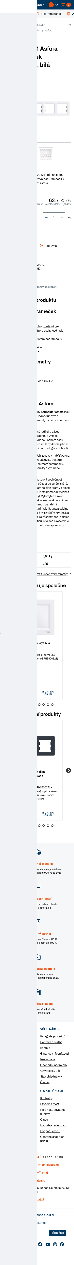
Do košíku (17, 231)
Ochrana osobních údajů (52, 1138)
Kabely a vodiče (18, 1036)
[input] (24, 693)
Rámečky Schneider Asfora (22, 36)
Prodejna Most (49, 1103)
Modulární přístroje (20, 1061)
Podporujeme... (50, 1131)
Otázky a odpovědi (15, 1109)
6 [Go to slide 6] (43, 704)
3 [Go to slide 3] (30, 704)
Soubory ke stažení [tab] (45, 286)
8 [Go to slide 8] (52, 704)
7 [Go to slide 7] (48, 704)
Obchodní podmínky (53, 1064)
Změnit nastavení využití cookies (14, 1129)
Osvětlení (14, 1067)
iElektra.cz (12, 25)
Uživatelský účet (51, 1070)
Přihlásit (57, 1232)
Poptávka (9, 1121)
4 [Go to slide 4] (35, 704)
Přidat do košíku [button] (47, 692)
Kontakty (46, 1098)
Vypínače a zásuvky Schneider (23, 30)
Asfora (48, 30)
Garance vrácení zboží (54, 1053)
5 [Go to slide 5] (39, 704)
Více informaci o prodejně (27, 1199)
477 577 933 (31, 1156)
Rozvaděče (15, 1055)
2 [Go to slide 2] (26, 704)
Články (45, 1082)
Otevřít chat (40, 1172)
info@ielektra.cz (48, 1164)
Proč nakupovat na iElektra (52, 1111)
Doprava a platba (51, 1042)
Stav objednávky (51, 1076)
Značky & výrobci (14, 1115)
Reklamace (47, 1059)
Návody (8, 1098)
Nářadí (12, 1074)
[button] (38, 4)
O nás (44, 1119)
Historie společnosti (53, 1125)
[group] (37, 645)
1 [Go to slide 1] (22, 704)
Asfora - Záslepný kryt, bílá (32, 642)
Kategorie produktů (52, 1036)
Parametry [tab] (21, 286)
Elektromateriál (18, 1042)
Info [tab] (7, 286)
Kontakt (45, 1047)
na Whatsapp (36, 1180)
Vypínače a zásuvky (34, 24)
